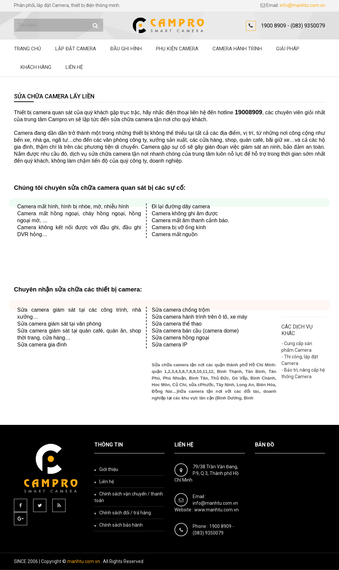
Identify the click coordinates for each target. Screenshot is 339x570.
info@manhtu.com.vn (302, 5)
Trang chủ (27, 49)
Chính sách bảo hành (121, 525)
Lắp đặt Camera (75, 49)
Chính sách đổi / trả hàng (125, 512)
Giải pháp (287, 49)
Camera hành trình (237, 49)
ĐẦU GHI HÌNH (126, 49)
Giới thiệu (108, 469)
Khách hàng (36, 67)
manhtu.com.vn (83, 561)
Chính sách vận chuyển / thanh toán (128, 497)
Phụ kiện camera (177, 49)
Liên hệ (74, 67)
